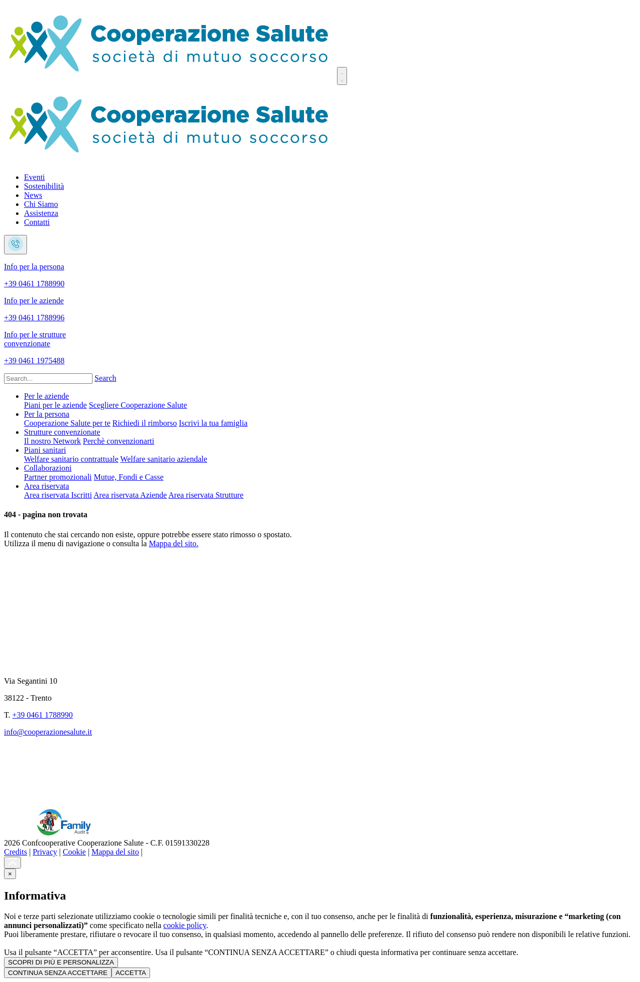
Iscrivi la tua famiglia (213, 423)
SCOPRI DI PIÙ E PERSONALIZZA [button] (61, 962)
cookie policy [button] (185, 925)
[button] (10, 874)
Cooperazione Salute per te (67, 423)
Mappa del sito (115, 852)
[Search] (48, 378)
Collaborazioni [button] (48, 468)
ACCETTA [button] (131, 973)
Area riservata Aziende (130, 495)
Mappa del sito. (173, 543)
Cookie (74, 852)
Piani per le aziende (55, 405)
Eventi (34, 177)
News (33, 195)
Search (105, 378)
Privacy (44, 852)
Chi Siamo (41, 204)
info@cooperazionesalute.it (48, 732)
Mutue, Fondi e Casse (129, 477)
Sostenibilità (44, 186)
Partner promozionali (58, 477)
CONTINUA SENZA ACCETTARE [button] (58, 973)
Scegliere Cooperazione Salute (138, 405)
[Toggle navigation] (342, 76)
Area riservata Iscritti (58, 495)
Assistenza (41, 213)
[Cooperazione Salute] (169, 79)
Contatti (37, 222)
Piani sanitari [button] (45, 450)
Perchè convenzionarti (118, 441)
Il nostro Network (52, 441)
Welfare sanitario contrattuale (71, 459)
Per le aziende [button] (46, 396)
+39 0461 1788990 (42, 715)
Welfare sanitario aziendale (164, 459)
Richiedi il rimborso (144, 423)
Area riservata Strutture (206, 495)
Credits (15, 852)
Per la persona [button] (47, 414)
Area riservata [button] (46, 486)
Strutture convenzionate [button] (62, 432)
